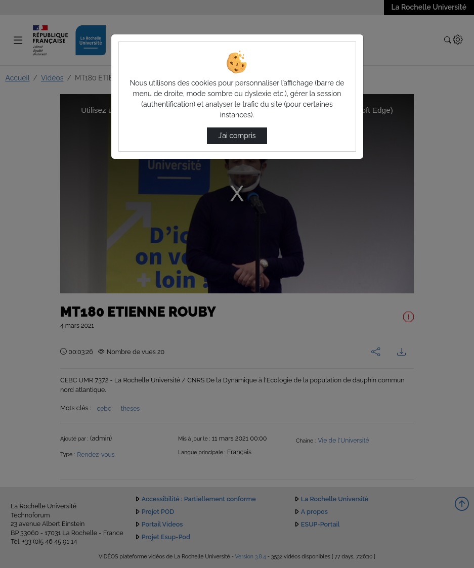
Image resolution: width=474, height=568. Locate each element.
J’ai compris (236, 136)
